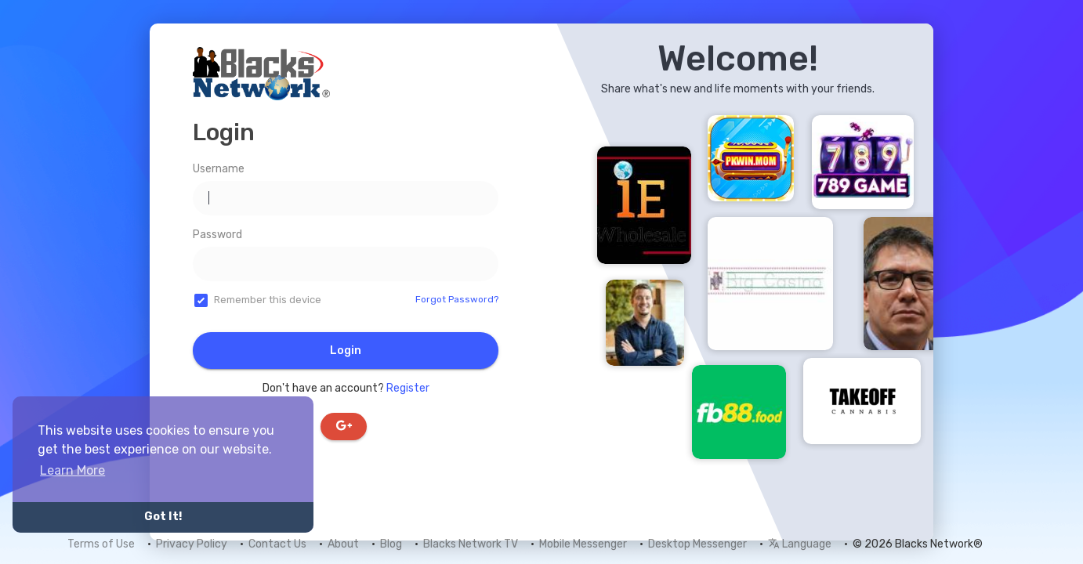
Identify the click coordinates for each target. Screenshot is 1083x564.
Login (345, 350)
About (343, 544)
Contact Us (277, 544)
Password (217, 234)
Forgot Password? (456, 299)
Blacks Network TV (470, 544)
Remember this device (267, 300)
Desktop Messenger (697, 544)
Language (799, 544)
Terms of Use (101, 544)
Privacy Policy (191, 544)
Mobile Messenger (583, 544)
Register (407, 388)
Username (218, 168)
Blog (391, 544)
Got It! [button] (163, 516)
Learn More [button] (72, 470)
